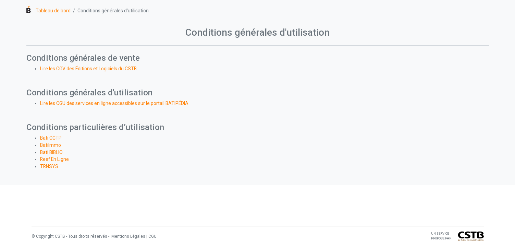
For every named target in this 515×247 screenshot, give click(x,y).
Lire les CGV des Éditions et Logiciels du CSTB (88, 68)
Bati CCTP (51, 138)
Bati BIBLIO (51, 152)
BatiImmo (50, 145)
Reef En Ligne (54, 159)
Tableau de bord (53, 10)
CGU (152, 236)
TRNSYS (49, 166)
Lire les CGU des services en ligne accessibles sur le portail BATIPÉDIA (114, 103)
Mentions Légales (127, 236)
